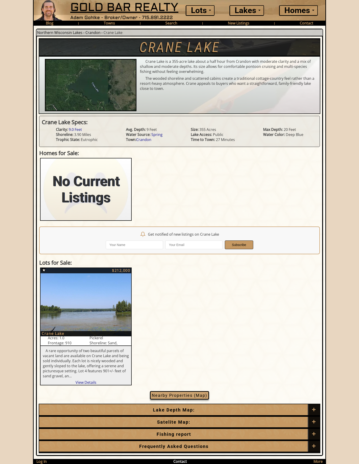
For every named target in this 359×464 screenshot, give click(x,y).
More (318, 461)
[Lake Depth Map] (179, 410)
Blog (49, 23)
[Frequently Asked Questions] (179, 434)
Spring (157, 134)
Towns (109, 23)
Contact (306, 23)
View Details (86, 382)
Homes (297, 10)
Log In (41, 461)
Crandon (93, 32)
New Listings (238, 23)
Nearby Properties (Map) (179, 395)
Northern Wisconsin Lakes (59, 32)
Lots (199, 10)
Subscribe (239, 245)
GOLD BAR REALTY (124, 7)
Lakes (245, 10)
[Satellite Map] (179, 422)
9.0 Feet (75, 129)
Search (171, 23)
